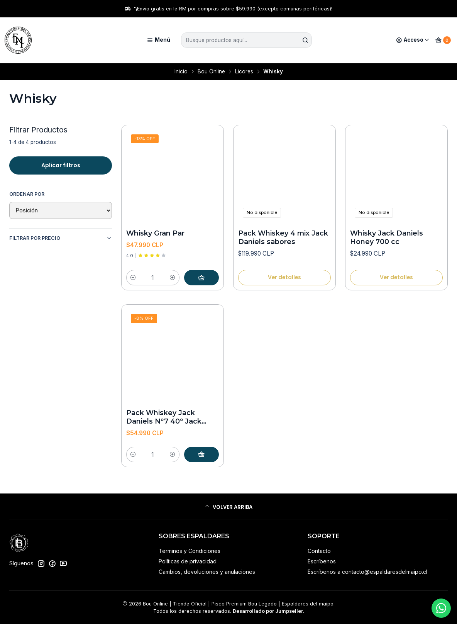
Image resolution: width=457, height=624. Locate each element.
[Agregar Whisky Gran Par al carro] (201, 277)
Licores (244, 72)
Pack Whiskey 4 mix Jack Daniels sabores (283, 237)
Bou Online (211, 72)
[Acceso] (412, 40)
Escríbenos (322, 561)
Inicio (181, 72)
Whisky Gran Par (155, 233)
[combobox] (246, 40)
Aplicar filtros (60, 165)
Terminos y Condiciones (189, 551)
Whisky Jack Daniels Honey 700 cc (386, 237)
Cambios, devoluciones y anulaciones (207, 571)
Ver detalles (284, 277)
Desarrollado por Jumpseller (268, 611)
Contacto (319, 551)
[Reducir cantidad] (133, 277)
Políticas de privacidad (188, 561)
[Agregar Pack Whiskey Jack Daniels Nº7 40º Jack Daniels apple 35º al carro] (201, 454)
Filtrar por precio (60, 238)
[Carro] (443, 40)
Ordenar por (26, 194)
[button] (228, 507)
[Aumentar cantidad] (172, 277)
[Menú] (158, 40)
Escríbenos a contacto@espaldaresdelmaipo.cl (367, 571)
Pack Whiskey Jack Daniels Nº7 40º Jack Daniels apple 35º (163, 417)
